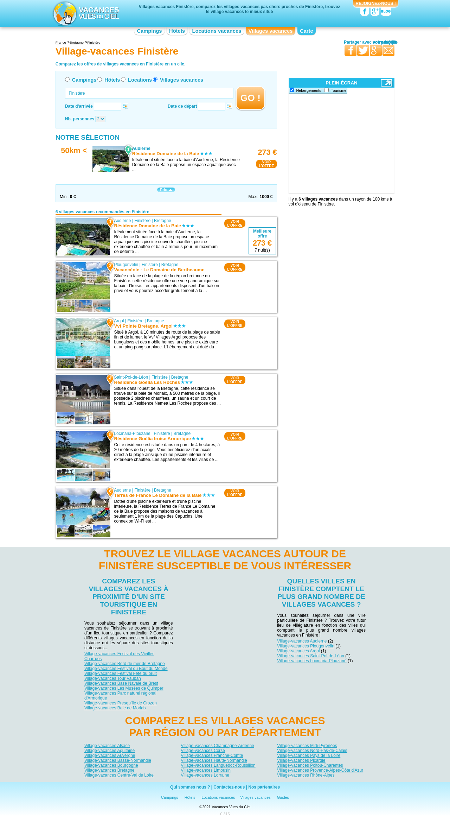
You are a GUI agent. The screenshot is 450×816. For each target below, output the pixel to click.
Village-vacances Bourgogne (111, 765)
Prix (166, 190)
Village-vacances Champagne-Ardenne (217, 745)
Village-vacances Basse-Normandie (117, 760)
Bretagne (162, 220)
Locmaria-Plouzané (132, 433)
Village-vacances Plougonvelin (305, 646)
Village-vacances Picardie (301, 760)
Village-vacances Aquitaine (109, 750)
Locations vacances (216, 31)
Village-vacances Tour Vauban (112, 678)
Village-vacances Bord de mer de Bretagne (124, 663)
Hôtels (177, 31)
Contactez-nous (229, 787)
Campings (149, 31)
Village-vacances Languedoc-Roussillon (218, 765)
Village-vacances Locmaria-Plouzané (311, 660)
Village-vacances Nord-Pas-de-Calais (312, 750)
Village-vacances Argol (298, 651)
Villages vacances (271, 31)
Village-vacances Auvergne (109, 755)
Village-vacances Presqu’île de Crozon (120, 703)
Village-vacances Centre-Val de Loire (119, 775)
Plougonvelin (126, 264)
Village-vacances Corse (203, 750)
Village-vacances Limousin (206, 770)
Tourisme (338, 90)
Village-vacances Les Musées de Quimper (123, 688)
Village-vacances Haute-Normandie (214, 760)
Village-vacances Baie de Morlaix (115, 708)
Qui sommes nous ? (190, 787)
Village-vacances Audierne (302, 641)
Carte (306, 31)
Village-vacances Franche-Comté (212, 755)
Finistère (142, 220)
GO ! (250, 98)
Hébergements (308, 90)
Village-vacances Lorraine (205, 775)
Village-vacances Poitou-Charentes (310, 765)
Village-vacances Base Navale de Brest (121, 683)
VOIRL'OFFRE (266, 164)
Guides (283, 797)
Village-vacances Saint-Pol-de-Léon (310, 655)
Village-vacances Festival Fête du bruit (120, 673)
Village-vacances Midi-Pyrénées (307, 745)
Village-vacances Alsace (107, 745)
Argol (119, 320)
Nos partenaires (264, 787)
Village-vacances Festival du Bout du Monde (126, 668)
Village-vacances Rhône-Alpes (305, 775)
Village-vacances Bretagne (109, 770)
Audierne (122, 220)
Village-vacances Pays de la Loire (308, 755)
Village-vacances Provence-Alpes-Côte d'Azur (320, 770)
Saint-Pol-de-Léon (131, 377)
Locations (140, 80)
